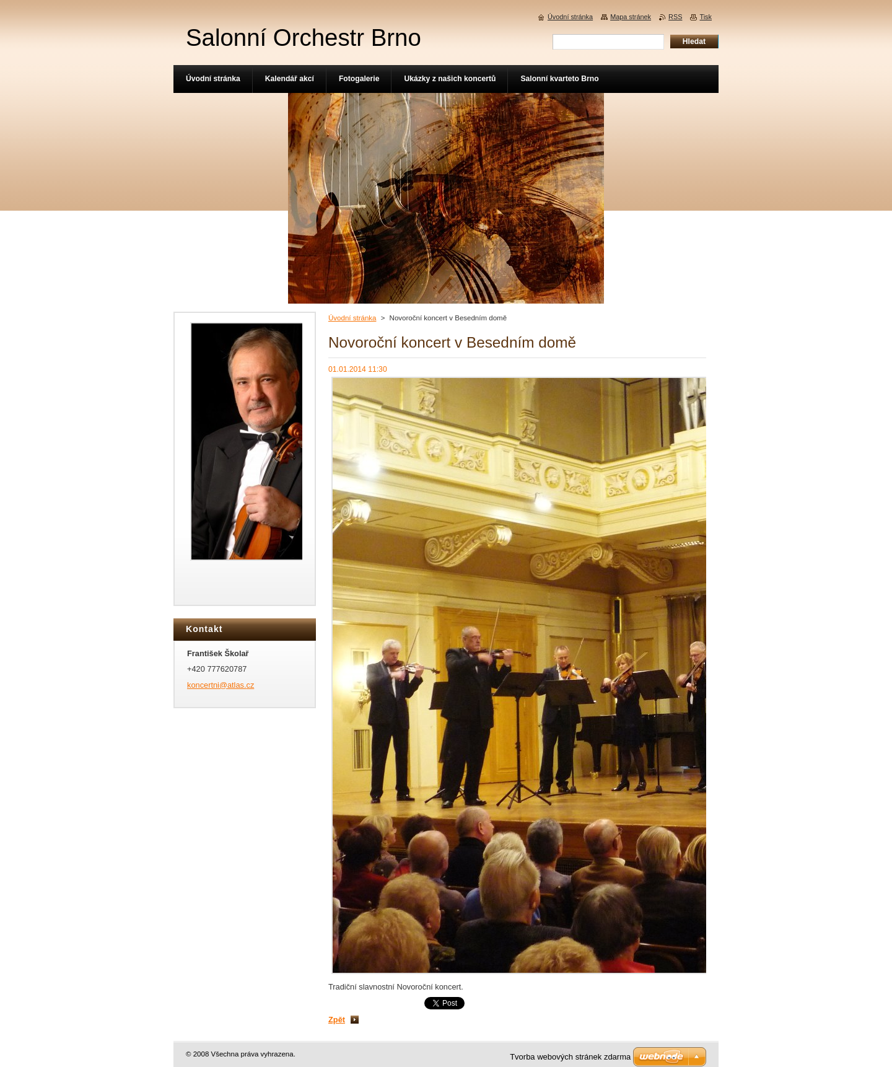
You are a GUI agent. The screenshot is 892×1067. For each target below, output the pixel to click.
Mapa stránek (630, 16)
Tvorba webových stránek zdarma (570, 1056)
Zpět (336, 1019)
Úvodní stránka (352, 318)
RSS (675, 16)
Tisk (705, 16)
